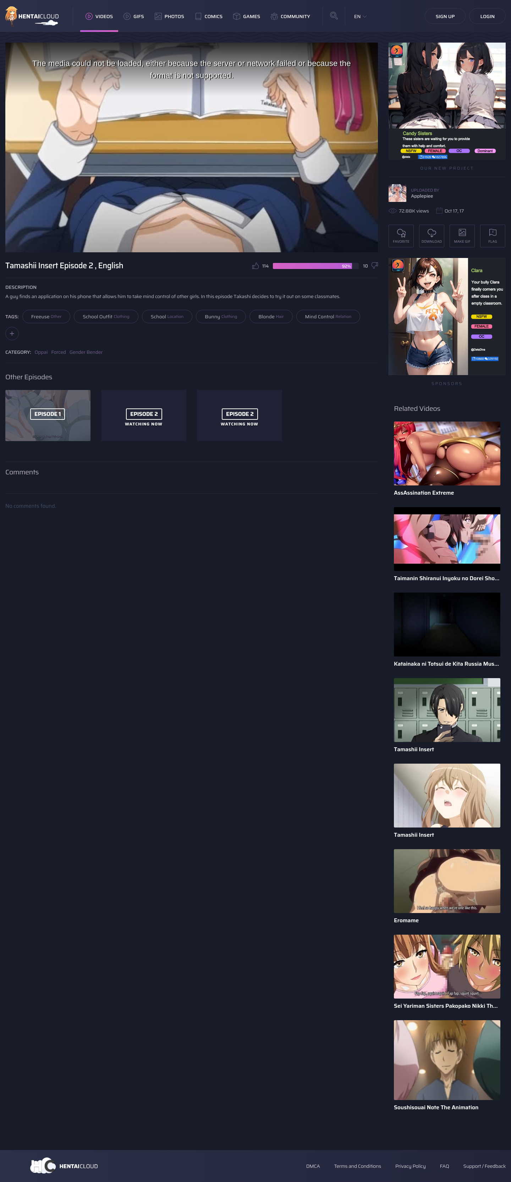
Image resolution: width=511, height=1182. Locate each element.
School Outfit (106, 316)
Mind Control (328, 316)
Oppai (41, 352)
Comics (208, 16)
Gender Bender (86, 352)
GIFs (133, 16)
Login (487, 16)
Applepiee (422, 196)
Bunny (221, 316)
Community (290, 16)
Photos (169, 16)
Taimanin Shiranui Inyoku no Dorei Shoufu (447, 578)
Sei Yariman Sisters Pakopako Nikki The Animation (447, 1005)
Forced (58, 352)
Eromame (406, 920)
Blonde (271, 316)
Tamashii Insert (414, 749)
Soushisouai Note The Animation (436, 1107)
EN (357, 16)
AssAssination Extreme (424, 492)
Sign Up (445, 16)
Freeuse (46, 316)
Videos (99, 16)
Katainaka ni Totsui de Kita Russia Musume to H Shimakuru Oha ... (447, 663)
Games (246, 16)
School (167, 316)
